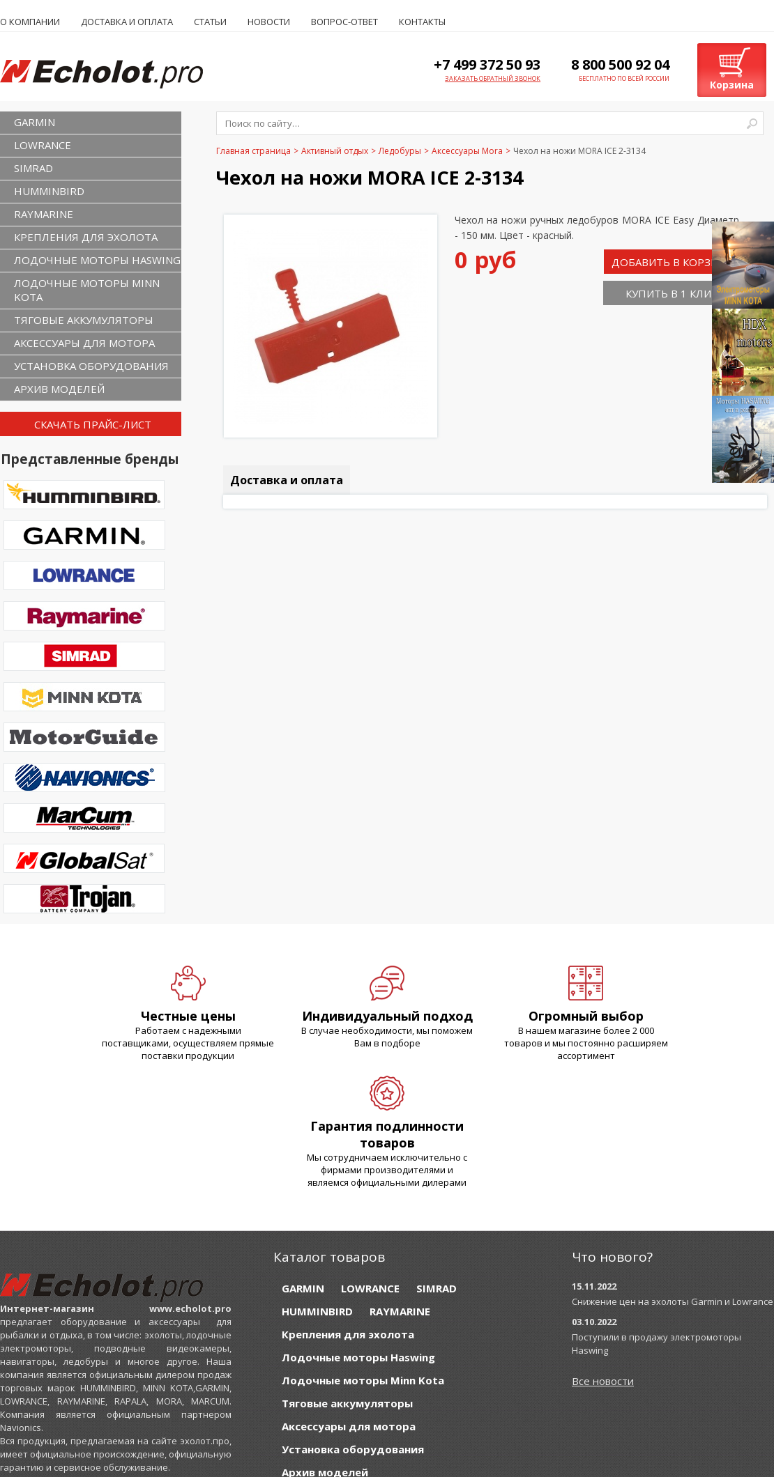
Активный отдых (334, 151)
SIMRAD (33, 168)
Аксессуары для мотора (84, 343)
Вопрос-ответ (344, 21)
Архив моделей (59, 389)
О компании (30, 21)
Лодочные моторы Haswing (97, 260)
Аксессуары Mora (467, 151)
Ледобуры (400, 151)
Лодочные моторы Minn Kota (87, 290)
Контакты (422, 21)
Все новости (603, 1381)
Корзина (732, 84)
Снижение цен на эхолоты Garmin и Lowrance (672, 1301)
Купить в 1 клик (671, 293)
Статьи (210, 21)
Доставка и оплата (127, 21)
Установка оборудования (91, 366)
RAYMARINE (43, 214)
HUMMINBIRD (49, 191)
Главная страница (253, 151)
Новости (269, 21)
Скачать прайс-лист (92, 424)
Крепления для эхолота (86, 237)
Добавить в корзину (672, 262)
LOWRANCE (42, 145)
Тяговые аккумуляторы (83, 320)
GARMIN (34, 122)
